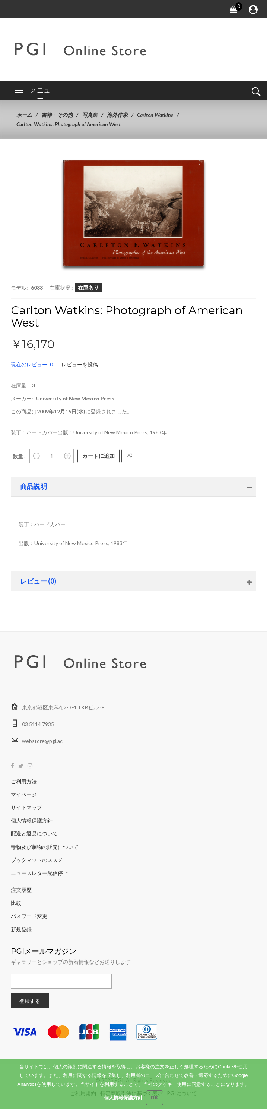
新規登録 (21, 929)
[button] (191, 175)
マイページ (24, 794)
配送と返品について (34, 833)
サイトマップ (26, 807)
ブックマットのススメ (37, 860)
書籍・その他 (57, 115)
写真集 (90, 115)
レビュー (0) (38, 581)
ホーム (24, 115)
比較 (16, 903)
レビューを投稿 (79, 364)
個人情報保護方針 (32, 820)
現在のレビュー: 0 (32, 364)
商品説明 (33, 486)
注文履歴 (21, 890)
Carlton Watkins (155, 115)
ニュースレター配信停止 (39, 873)
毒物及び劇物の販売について (45, 847)
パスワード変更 (29, 916)
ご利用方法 (24, 781)
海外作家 (117, 115)
